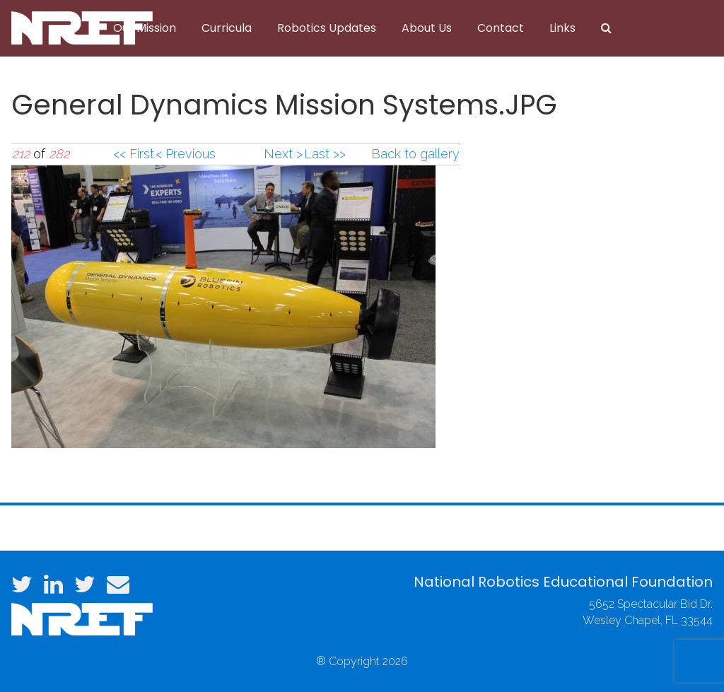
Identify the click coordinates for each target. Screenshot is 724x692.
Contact (500, 28)
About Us (427, 28)
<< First (133, 153)
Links (562, 28)
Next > (283, 153)
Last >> (325, 153)
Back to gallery (415, 153)
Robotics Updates (326, 28)
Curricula (227, 28)
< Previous (186, 153)
